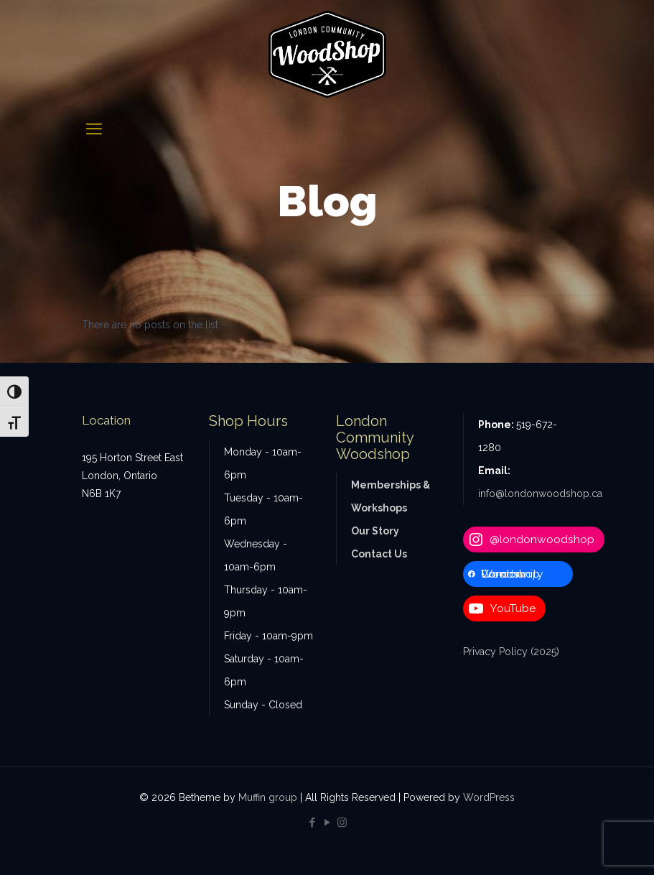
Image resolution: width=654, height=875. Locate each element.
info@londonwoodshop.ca (540, 493)
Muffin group (267, 797)
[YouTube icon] (327, 822)
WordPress (489, 797)
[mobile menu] (94, 128)
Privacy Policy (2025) (511, 651)
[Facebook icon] (312, 822)
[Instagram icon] (342, 822)
